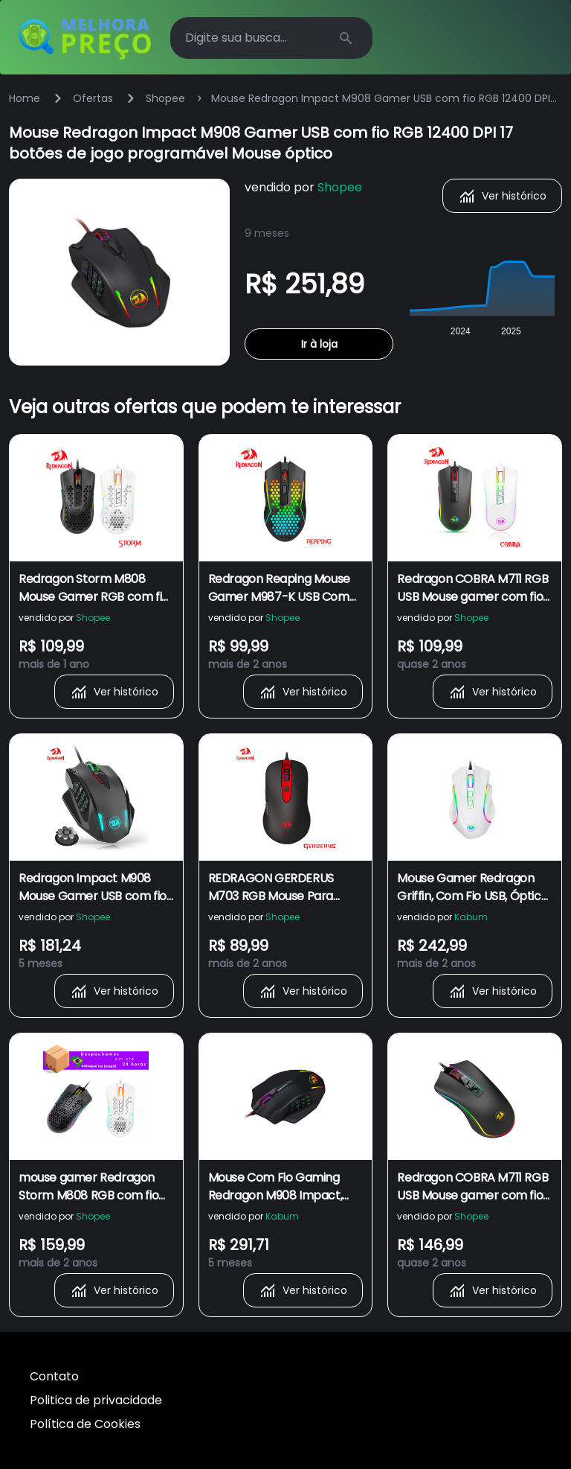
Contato (54, 1376)
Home (24, 98)
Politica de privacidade (96, 1400)
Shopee (165, 98)
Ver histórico (502, 196)
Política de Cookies (85, 1424)
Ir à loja (319, 344)
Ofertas (93, 98)
